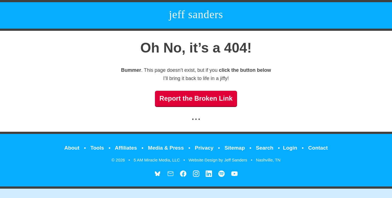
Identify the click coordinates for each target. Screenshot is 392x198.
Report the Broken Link (195, 98)
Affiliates (126, 148)
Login (290, 148)
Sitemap (234, 148)
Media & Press (166, 148)
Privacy (204, 148)
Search (264, 148)
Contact (318, 148)
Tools (97, 148)
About (71, 148)
